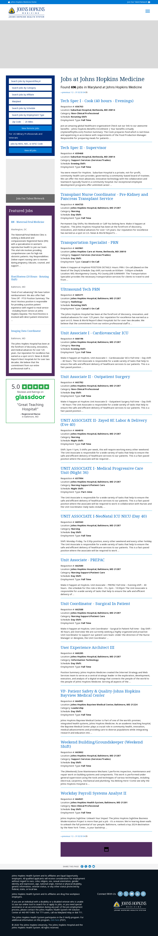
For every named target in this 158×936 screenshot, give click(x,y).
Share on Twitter (86, 866)
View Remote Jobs (30, 128)
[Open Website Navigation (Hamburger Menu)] (149, 7)
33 (81, 92)
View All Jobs (30, 150)
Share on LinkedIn (89, 866)
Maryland (16, 101)
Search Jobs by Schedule (23, 108)
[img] (26, 12)
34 (84, 92)
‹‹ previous (65, 92)
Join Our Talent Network (137, 2)
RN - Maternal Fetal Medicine (27, 222)
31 (76, 92)
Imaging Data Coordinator (26, 331)
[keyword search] (30, 81)
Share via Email (93, 866)
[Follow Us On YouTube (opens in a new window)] (132, 894)
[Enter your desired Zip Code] (16, 121)
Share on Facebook (82, 866)
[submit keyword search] (49, 81)
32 (79, 92)
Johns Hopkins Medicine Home (24, 2)
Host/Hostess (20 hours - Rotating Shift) (30, 278)
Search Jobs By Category (24, 87)
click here (55, 920)
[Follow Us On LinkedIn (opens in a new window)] (137, 894)
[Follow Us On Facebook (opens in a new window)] (120, 894)
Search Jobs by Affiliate (23, 94)
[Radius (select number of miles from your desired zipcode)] (33, 122)
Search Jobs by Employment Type (28, 115)
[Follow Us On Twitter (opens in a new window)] (126, 894)
